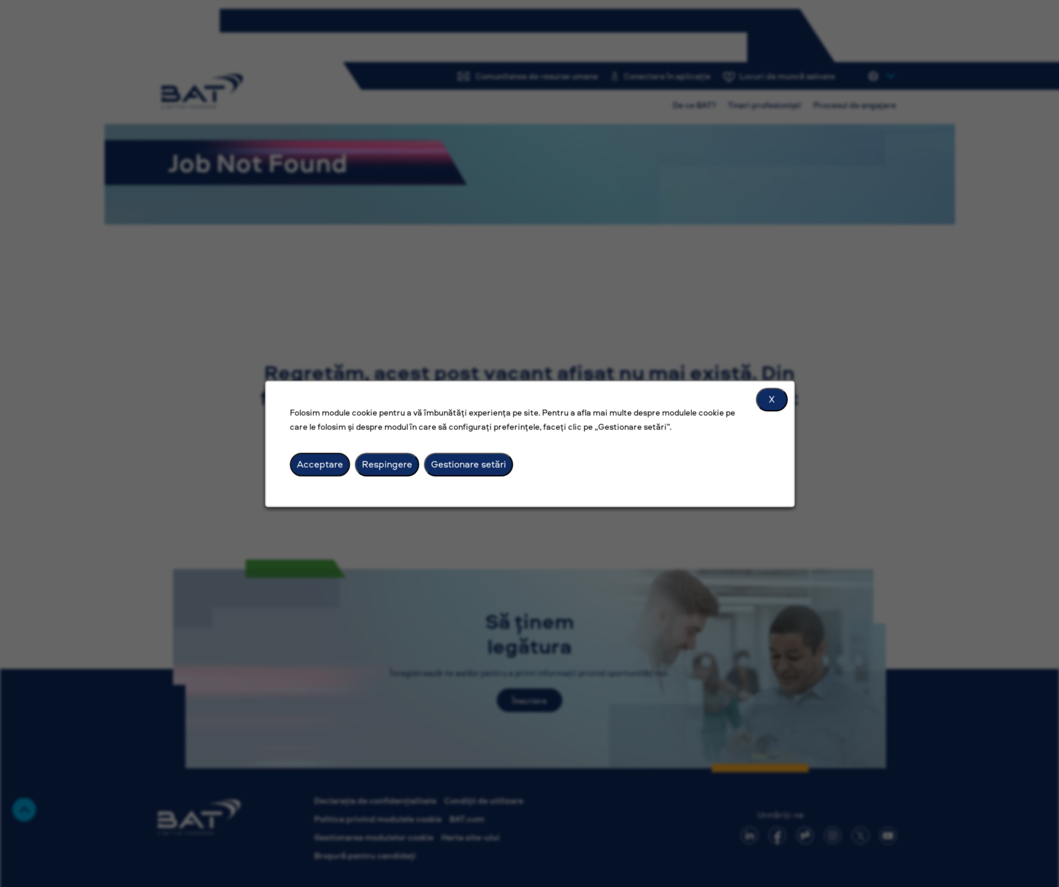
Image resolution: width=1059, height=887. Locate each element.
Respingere (386, 463)
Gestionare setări (468, 463)
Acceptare (320, 463)
